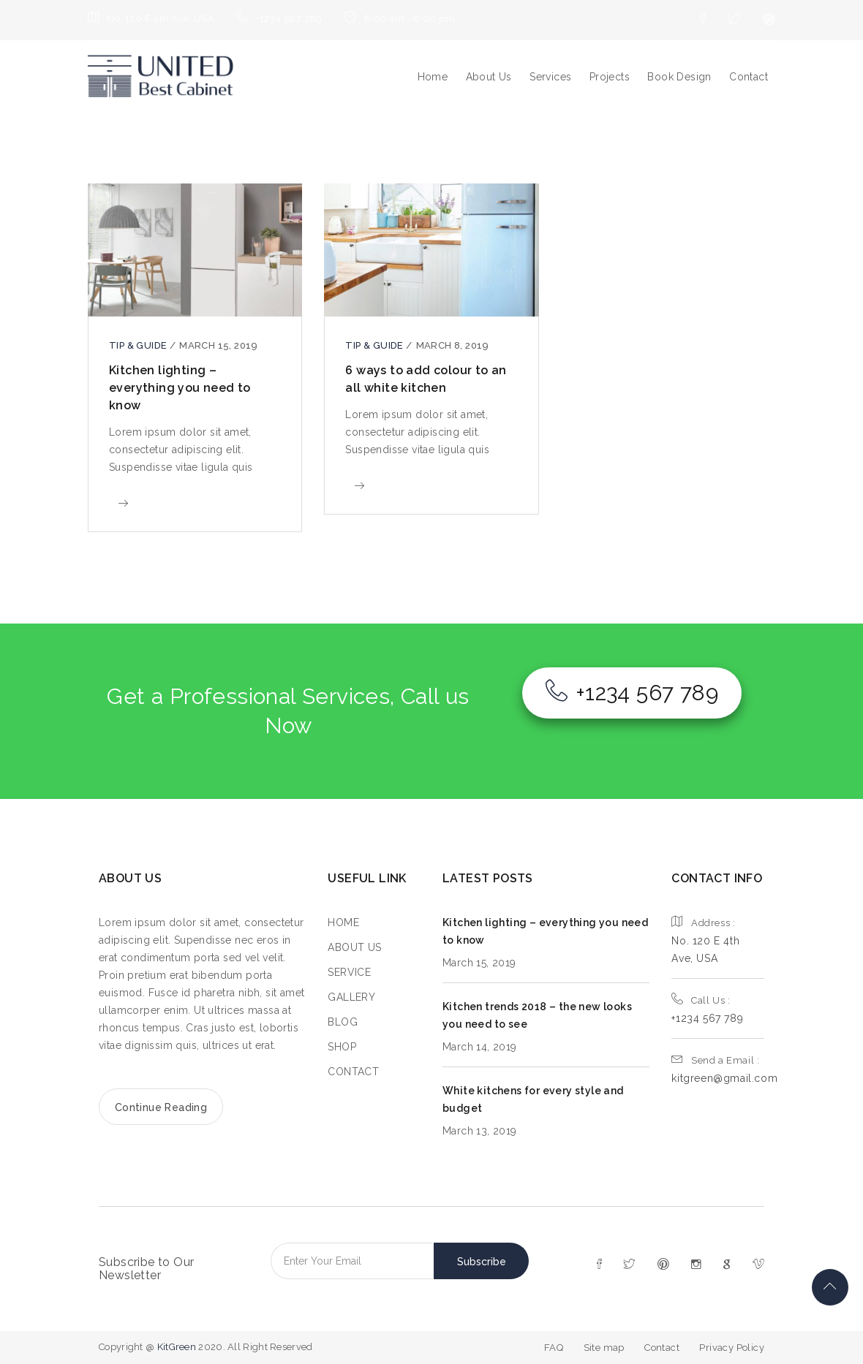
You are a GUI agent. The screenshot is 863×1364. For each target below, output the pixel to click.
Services (550, 77)
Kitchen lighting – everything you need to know (180, 387)
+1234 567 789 (632, 692)
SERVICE (349, 972)
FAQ (553, 1347)
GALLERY (351, 997)
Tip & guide (139, 345)
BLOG (343, 1022)
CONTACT (353, 1071)
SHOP (342, 1047)
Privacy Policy (731, 1347)
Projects (609, 77)
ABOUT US (354, 947)
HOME (343, 922)
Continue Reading (161, 1107)
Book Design (679, 77)
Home (433, 77)
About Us (489, 77)
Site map (604, 1347)
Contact (748, 77)
